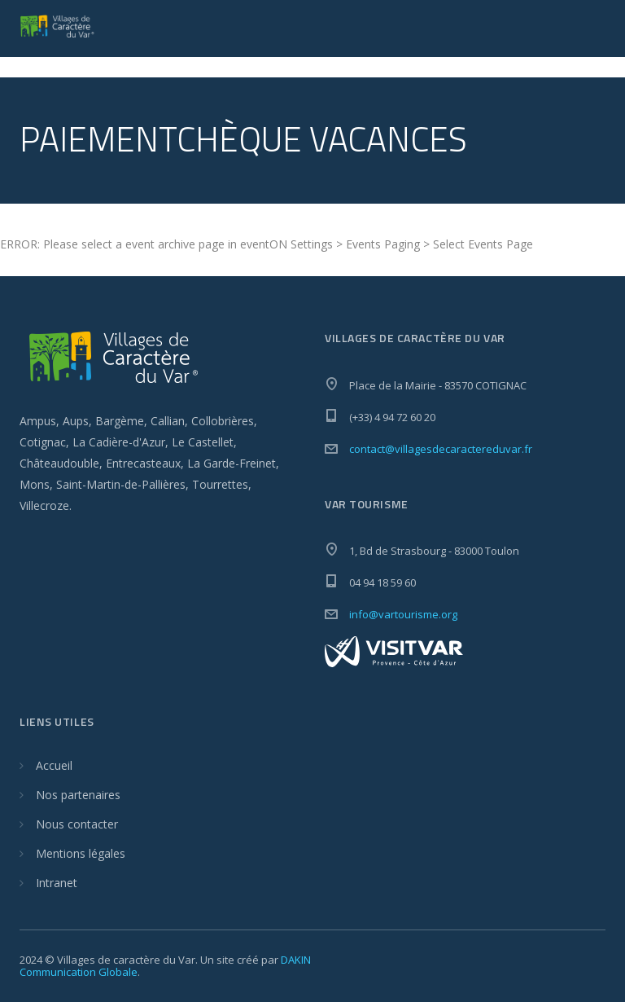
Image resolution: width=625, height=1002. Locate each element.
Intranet (56, 882)
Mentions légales (80, 853)
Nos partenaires (78, 794)
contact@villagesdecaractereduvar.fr (440, 449)
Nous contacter (77, 824)
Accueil (54, 765)
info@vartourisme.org (403, 614)
